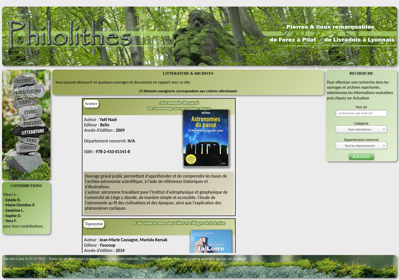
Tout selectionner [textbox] (359, 129)
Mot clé (361, 107)
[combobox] (361, 129)
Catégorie (361, 123)
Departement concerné (361, 139)
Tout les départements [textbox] (360, 146)
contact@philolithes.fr (29, 268)
